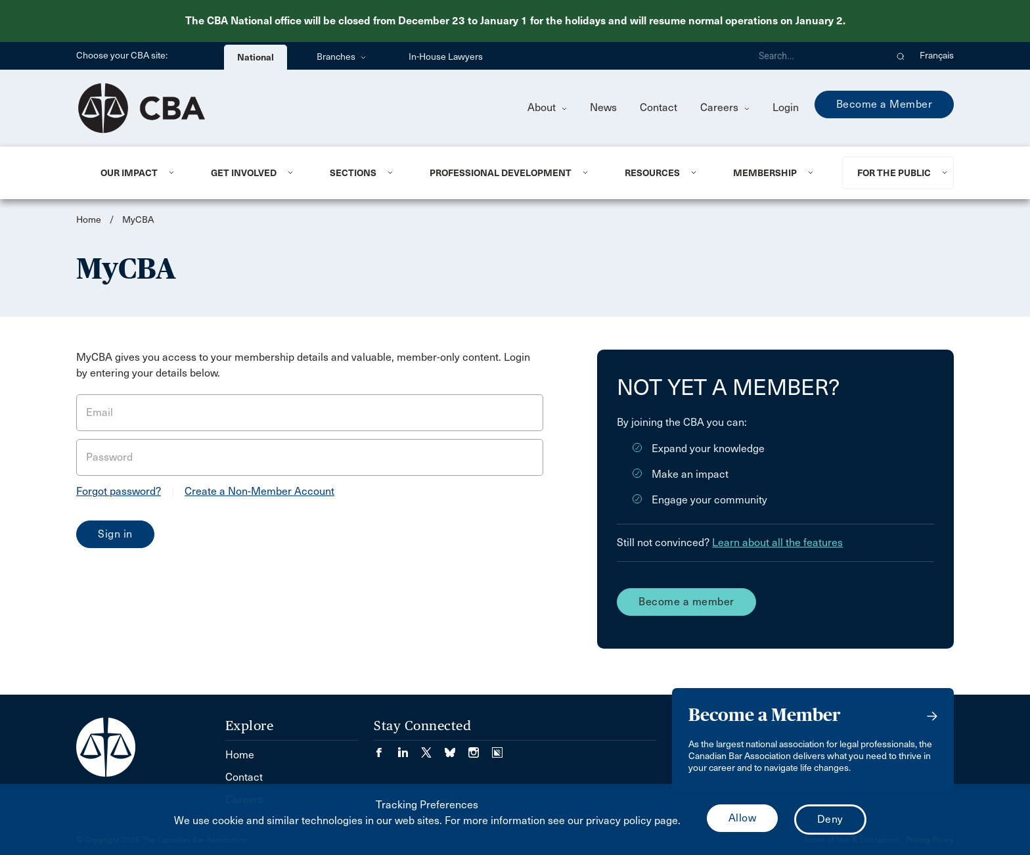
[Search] (817, 55)
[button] (901, 55)
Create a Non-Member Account (259, 491)
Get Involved (244, 173)
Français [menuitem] (937, 55)
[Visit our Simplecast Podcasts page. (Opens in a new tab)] (497, 748)
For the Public (894, 173)
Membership (765, 173)
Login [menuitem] (785, 107)
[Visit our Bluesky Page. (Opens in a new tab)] (456, 748)
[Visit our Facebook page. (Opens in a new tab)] (385, 748)
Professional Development (500, 173)
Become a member (686, 601)
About (547, 107)
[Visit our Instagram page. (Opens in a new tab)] (480, 748)
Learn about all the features (777, 542)
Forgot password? (118, 491)
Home (88, 219)
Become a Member (884, 104)
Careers (725, 107)
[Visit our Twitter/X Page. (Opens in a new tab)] (433, 748)
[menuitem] (140, 173)
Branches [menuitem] (341, 56)
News (603, 107)
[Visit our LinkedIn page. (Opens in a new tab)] (409, 748)
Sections (353, 173)
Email (99, 412)
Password (109, 457)
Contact (658, 107)
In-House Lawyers (446, 56)
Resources (652, 173)
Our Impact (129, 173)
